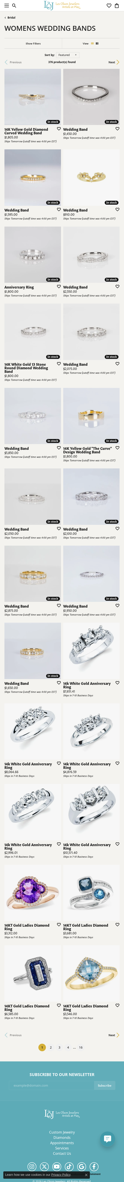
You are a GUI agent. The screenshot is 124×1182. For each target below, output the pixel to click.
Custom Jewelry (62, 1132)
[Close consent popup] (86, 1175)
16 (81, 1047)
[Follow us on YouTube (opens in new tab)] (56, 1166)
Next (111, 62)
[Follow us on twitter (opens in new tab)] (44, 1166)
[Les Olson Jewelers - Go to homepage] (62, 1114)
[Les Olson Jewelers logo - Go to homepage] (62, 5)
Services (62, 1148)
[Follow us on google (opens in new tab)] (81, 1166)
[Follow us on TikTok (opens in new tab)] (69, 1166)
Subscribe (104, 1085)
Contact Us (62, 1153)
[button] (14, 5)
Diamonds (62, 1137)
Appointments (62, 1142)
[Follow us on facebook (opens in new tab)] (94, 1166)
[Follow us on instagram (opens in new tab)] (32, 1166)
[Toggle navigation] (5, 5)
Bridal (11, 17)
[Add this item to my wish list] (57, 128)
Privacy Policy (60, 1174)
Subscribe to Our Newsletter (62, 1074)
